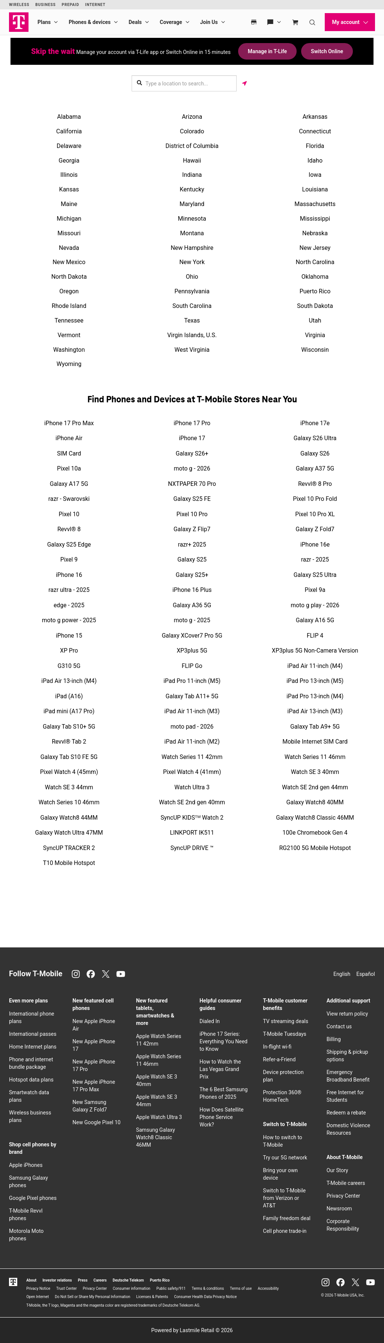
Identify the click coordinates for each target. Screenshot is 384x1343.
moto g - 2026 (192, 468)
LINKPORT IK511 (192, 832)
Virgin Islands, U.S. (192, 335)
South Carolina (192, 305)
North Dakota (69, 276)
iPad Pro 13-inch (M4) (315, 696)
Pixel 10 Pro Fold (315, 498)
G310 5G (69, 665)
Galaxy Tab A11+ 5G (192, 696)
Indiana (192, 174)
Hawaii (192, 160)
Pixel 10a (69, 468)
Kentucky (192, 189)
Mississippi (315, 218)
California (69, 131)
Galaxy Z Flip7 (192, 529)
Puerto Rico (315, 291)
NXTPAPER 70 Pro (192, 483)
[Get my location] (244, 83)
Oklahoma (315, 276)
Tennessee (69, 320)
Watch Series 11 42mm (192, 756)
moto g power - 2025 (69, 620)
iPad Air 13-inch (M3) (314, 711)
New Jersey (315, 247)
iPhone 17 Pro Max (69, 423)
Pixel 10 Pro (191, 514)
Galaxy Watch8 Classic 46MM (315, 817)
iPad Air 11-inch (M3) (191, 711)
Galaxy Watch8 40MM (315, 802)
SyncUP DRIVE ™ (192, 848)
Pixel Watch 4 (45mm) (69, 771)
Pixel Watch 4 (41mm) (192, 771)
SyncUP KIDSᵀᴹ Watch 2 (192, 817)
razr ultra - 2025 (69, 589)
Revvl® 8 (69, 529)
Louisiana (315, 189)
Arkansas (315, 116)
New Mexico (69, 262)
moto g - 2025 (192, 620)
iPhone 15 (69, 635)
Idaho (315, 160)
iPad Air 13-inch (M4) (68, 680)
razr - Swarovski (69, 498)
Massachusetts (314, 204)
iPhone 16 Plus (192, 589)
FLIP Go (192, 665)
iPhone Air (69, 438)
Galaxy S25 (192, 559)
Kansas (69, 189)
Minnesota (192, 218)
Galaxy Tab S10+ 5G (69, 726)
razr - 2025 (315, 559)
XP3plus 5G (192, 650)
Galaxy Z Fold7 (315, 529)
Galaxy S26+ (192, 453)
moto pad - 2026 (192, 726)
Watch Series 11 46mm (315, 756)
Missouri (69, 233)
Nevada (69, 247)
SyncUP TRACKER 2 (69, 848)
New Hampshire (192, 247)
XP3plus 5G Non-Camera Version (315, 650)
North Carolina (315, 262)
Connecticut (315, 131)
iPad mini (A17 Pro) (69, 711)
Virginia (315, 335)
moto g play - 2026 (315, 605)
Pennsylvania (192, 291)
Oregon (69, 291)
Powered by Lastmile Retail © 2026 (191, 1330)
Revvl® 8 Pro (315, 483)
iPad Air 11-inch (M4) (314, 665)
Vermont (69, 335)
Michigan (69, 218)
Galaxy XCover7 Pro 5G (192, 635)
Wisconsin (315, 349)
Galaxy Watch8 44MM (69, 817)
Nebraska (315, 233)
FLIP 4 (315, 635)
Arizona (192, 116)
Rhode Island (69, 305)
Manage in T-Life (267, 51)
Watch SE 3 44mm (69, 787)
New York (192, 262)
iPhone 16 (69, 574)
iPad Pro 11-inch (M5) (192, 680)
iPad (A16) (69, 696)
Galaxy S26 (315, 453)
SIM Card (69, 453)
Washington (69, 349)
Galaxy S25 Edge (69, 544)
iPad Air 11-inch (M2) (191, 741)
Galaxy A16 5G (315, 620)
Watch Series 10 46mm (69, 802)
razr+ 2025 (192, 544)
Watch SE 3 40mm (315, 771)
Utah (315, 320)
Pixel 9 (69, 559)
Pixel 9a (315, 589)
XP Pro (69, 650)
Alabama (69, 116)
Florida (315, 145)
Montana (192, 233)
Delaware (69, 145)
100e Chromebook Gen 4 (314, 832)
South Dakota (315, 305)
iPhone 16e (315, 544)
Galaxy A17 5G (69, 483)
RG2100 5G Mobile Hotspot (315, 848)
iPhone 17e (315, 423)
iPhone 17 (192, 438)
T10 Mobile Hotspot (69, 862)
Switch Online (327, 51)
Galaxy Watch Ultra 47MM (69, 832)
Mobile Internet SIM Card (315, 741)
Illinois (69, 174)
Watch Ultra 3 (192, 787)
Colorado (192, 131)
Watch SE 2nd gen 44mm (315, 787)
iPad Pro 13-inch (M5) (315, 680)
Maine (69, 204)
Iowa (315, 174)
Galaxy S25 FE (191, 498)
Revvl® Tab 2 (69, 741)
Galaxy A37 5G (315, 468)
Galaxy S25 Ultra (315, 574)
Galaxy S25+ (192, 574)
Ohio (192, 276)
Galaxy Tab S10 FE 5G (69, 756)
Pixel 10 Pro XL (315, 514)
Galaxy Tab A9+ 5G (315, 726)
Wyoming (69, 363)
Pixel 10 (68, 514)
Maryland (192, 204)
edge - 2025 (69, 605)
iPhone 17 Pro (192, 423)
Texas (192, 320)
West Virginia (192, 349)
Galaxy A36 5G (192, 605)
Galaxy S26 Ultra (315, 438)
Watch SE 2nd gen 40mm (192, 802)
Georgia (68, 160)
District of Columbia (191, 145)
